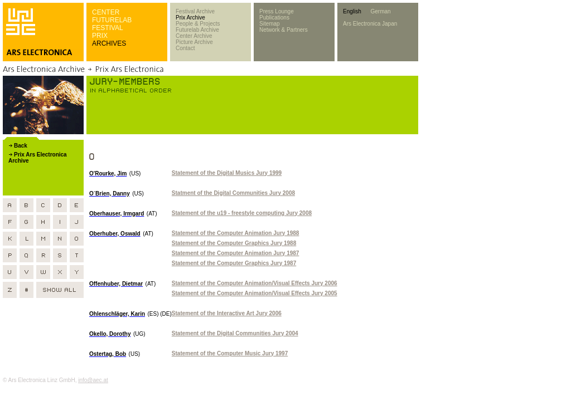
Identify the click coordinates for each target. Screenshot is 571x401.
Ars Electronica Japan (370, 24)
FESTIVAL (107, 28)
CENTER (105, 12)
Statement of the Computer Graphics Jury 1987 (234, 263)
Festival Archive (195, 11)
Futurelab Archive (197, 30)
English (352, 11)
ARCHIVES (109, 43)
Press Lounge (276, 11)
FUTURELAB (112, 20)
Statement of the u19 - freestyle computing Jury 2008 (242, 213)
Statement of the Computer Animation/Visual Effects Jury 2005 (254, 293)
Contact (185, 48)
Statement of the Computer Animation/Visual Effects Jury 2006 (254, 283)
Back (20, 146)
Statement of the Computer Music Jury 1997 (230, 353)
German (380, 11)
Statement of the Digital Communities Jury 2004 (235, 333)
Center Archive (194, 36)
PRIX (100, 36)
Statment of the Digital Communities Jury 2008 (233, 193)
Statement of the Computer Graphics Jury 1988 (234, 243)
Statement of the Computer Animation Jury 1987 (235, 253)
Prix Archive (190, 17)
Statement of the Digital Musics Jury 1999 (227, 173)
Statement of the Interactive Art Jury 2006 (227, 313)
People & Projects (198, 24)
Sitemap (269, 24)
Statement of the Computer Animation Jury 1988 (235, 233)
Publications (274, 17)
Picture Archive (194, 42)
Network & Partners (283, 30)
